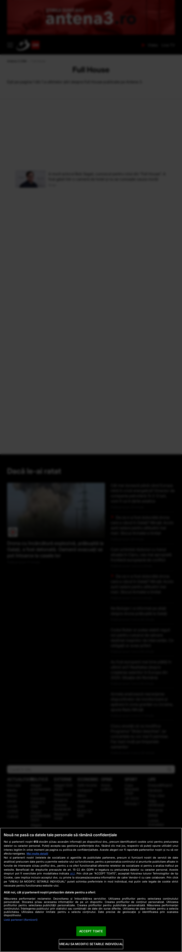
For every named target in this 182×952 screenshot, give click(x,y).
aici (72, 873)
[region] (91, 890)
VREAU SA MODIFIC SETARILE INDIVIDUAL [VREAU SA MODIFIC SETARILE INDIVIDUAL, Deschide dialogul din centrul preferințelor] (91, 944)
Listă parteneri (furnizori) (20, 919)
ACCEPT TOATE (91, 931)
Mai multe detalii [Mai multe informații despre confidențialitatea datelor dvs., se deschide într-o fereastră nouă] (37, 853)
